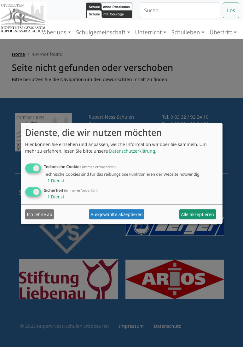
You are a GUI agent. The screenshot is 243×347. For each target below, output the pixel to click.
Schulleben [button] (185, 32)
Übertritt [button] (221, 32)
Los (231, 10)
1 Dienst (54, 181)
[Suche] (180, 10)
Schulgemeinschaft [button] (100, 32)
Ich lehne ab (39, 214)
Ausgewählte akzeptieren (116, 214)
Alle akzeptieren (197, 214)
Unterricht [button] (148, 32)
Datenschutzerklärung (132, 151)
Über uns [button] (55, 32)
